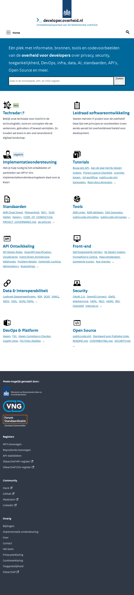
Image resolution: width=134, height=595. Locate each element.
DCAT (47, 296)
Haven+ (17, 217)
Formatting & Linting (85, 257)
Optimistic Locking (49, 261)
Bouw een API (81, 168)
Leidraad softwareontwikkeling (101, 113)
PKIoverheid (32, 212)
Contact (7, 543)
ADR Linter (79, 212)
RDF (40, 296)
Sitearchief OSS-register (18, 467)
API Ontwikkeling (18, 246)
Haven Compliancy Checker (34, 336)
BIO (117, 301)
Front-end (82, 246)
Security (80, 290)
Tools (78, 206)
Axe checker (103, 261)
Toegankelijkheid (13, 566)
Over (5, 537)
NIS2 (101, 301)
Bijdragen (8, 526)
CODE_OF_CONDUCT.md (38, 217)
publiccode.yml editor (85, 217)
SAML (93, 301)
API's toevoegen (12, 444)
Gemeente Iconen (83, 261)
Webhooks (9, 261)
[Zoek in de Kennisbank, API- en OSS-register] (61, 81)
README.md (80, 341)
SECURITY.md (122, 341)
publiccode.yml (82, 336)
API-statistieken (12, 455)
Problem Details (27, 261)
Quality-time (10, 341)
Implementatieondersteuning (30, 162)
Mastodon (10, 499)
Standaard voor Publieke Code (111, 336)
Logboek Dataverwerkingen (19, 296)
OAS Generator (114, 212)
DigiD (111, 296)
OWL (14, 301)
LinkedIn (10, 505)
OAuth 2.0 (79, 296)
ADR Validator (95, 212)
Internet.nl (92, 306)
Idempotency (11, 266)
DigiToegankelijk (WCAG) (87, 252)
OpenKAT (78, 306)
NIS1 (44, 212)
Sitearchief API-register (18, 461)
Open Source (84, 330)
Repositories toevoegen (17, 450)
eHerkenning (80, 301)
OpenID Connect (96, 296)
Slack (7, 488)
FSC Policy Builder (30, 341)
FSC (14, 336)
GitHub (8, 493)
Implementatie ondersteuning (20, 531)
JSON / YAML (26, 301)
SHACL (55, 296)
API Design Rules (12, 252)
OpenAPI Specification (37, 252)
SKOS (6, 301)
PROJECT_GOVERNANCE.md (19, 222)
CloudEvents (10, 257)
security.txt (44, 222)
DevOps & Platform (20, 330)
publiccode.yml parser (113, 217)
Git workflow (89, 177)
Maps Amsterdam (109, 257)
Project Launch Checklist (97, 172)
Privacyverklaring (13, 554)
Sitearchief (11, 572)
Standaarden (14, 206)
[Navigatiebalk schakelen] (8, 32)
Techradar (13, 113)
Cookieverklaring (13, 560)
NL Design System (114, 252)
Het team (8, 549)
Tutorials (81, 162)
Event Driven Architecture (34, 257)
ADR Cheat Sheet (13, 212)
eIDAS (109, 301)
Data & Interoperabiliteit (25, 290)
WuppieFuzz (27, 266)
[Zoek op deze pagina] (128, 32)
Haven (6, 336)
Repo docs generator (99, 182)
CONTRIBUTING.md (101, 341)
